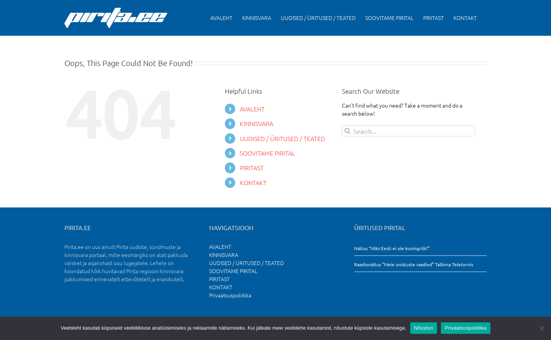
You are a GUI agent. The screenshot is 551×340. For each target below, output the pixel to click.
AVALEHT (252, 108)
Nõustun (423, 328)
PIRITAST (252, 167)
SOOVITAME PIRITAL (267, 153)
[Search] (347, 130)
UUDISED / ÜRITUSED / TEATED (282, 138)
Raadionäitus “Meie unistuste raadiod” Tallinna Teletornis (413, 264)
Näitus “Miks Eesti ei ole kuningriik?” (392, 248)
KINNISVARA (256, 123)
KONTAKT (253, 182)
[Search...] (408, 130)
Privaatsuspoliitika (230, 295)
